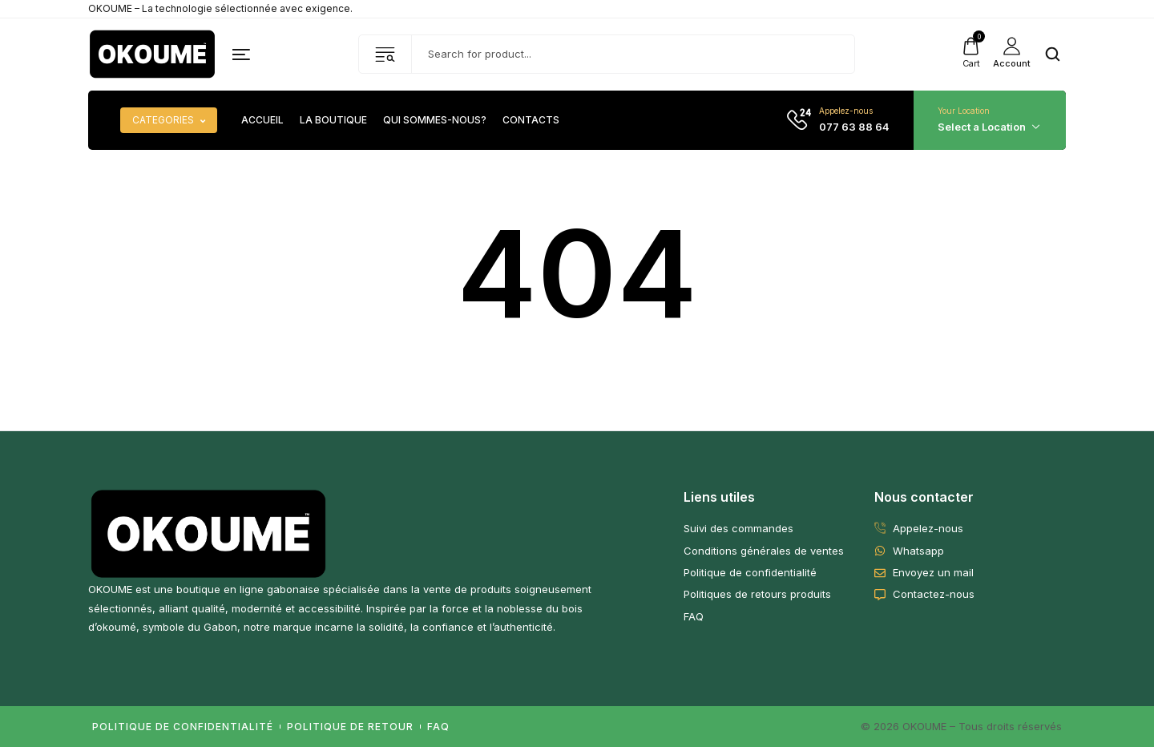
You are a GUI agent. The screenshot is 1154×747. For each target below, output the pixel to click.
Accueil (262, 120)
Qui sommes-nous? (434, 120)
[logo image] (152, 52)
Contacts (530, 120)
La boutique (333, 120)
